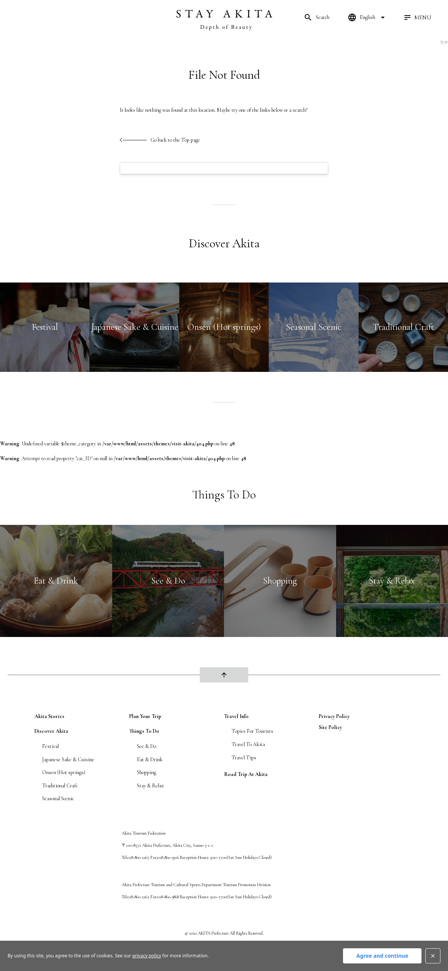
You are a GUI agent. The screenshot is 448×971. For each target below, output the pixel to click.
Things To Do (144, 731)
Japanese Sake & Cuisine (68, 759)
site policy (330, 727)
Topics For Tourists (252, 731)
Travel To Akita (248, 744)
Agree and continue (382, 955)
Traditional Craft (60, 785)
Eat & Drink (150, 759)
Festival (50, 746)
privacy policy (334, 716)
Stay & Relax (150, 785)
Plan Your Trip (145, 716)
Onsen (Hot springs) (63, 772)
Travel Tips (244, 757)
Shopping (146, 772)
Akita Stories (49, 716)
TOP (444, 42)
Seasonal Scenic (58, 798)
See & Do (146, 746)
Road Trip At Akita (246, 774)
